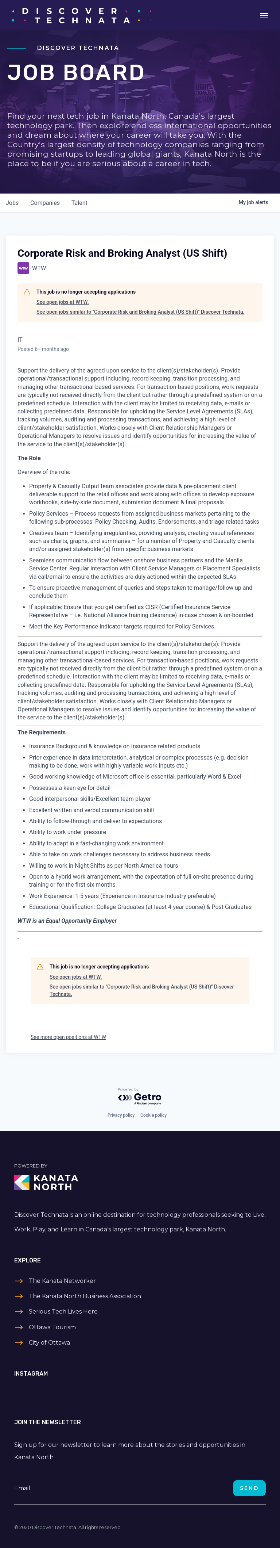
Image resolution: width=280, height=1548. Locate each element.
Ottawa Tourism (52, 1327)
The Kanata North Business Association (85, 1296)
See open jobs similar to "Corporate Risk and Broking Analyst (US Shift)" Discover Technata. (140, 312)
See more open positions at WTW (68, 1037)
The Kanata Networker (62, 1280)
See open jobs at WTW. (62, 302)
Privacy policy (121, 1115)
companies (45, 202)
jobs (12, 202)
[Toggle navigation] (264, 15)
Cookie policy (153, 1115)
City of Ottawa (49, 1342)
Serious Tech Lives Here (63, 1311)
